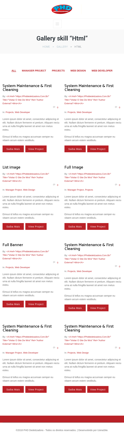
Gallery (62, 46)
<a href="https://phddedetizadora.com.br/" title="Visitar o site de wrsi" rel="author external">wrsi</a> (26, 100)
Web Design (78, 70)
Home (46, 46)
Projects (58, 70)
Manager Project (34, 70)
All (14, 70)
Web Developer (102, 70)
